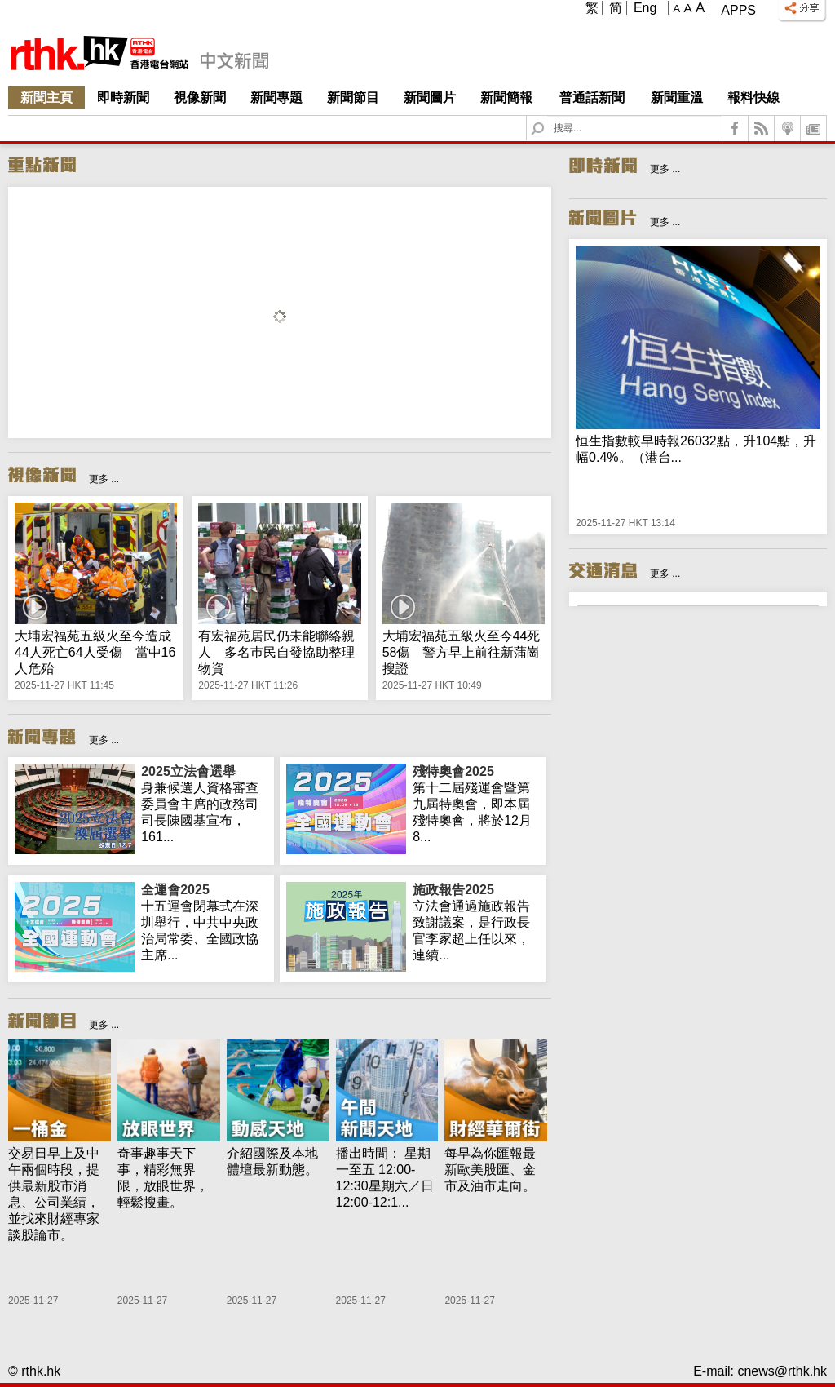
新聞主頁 (46, 97)
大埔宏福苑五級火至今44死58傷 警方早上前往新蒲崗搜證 (461, 652)
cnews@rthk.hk (782, 1371)
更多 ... (104, 479)
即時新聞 (123, 97)
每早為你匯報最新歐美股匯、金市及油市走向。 (490, 1169)
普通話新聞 (592, 97)
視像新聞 (200, 97)
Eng (645, 8)
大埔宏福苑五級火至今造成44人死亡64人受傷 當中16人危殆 (95, 652)
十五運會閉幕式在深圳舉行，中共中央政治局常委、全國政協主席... (204, 922)
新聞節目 (353, 97)
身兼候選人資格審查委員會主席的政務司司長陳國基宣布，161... (204, 804)
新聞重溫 (677, 97)
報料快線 (753, 97)
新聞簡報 (506, 97)
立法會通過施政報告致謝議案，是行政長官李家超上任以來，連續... (476, 922)
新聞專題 (276, 97)
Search (547, 116)
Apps (738, 10)
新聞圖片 (430, 97)
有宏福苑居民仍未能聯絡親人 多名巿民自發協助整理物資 (276, 652)
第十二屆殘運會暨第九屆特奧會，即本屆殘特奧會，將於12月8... (476, 804)
